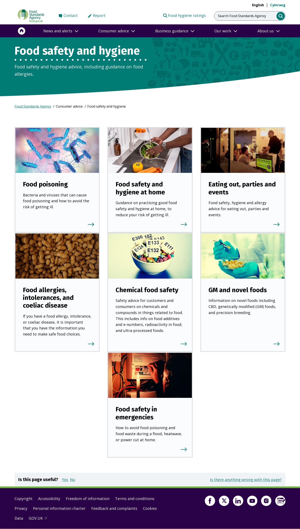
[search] (280, 16)
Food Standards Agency (33, 106)
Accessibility (49, 498)
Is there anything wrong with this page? (246, 479)
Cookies (150, 508)
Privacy (21, 508)
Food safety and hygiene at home (140, 188)
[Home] (22, 30)
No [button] (72, 479)
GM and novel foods (238, 290)
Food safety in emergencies (136, 413)
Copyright (23, 498)
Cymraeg (277, 5)
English (258, 5)
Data (19, 518)
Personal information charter (59, 508)
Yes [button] (65, 479)
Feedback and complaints (114, 508)
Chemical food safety (147, 290)
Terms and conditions (134, 498)
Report (99, 15)
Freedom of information (87, 498)
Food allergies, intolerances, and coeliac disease (48, 297)
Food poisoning (45, 184)
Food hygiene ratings (184, 15)
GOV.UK (40, 519)
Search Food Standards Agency (242, 16)
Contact (71, 15)
